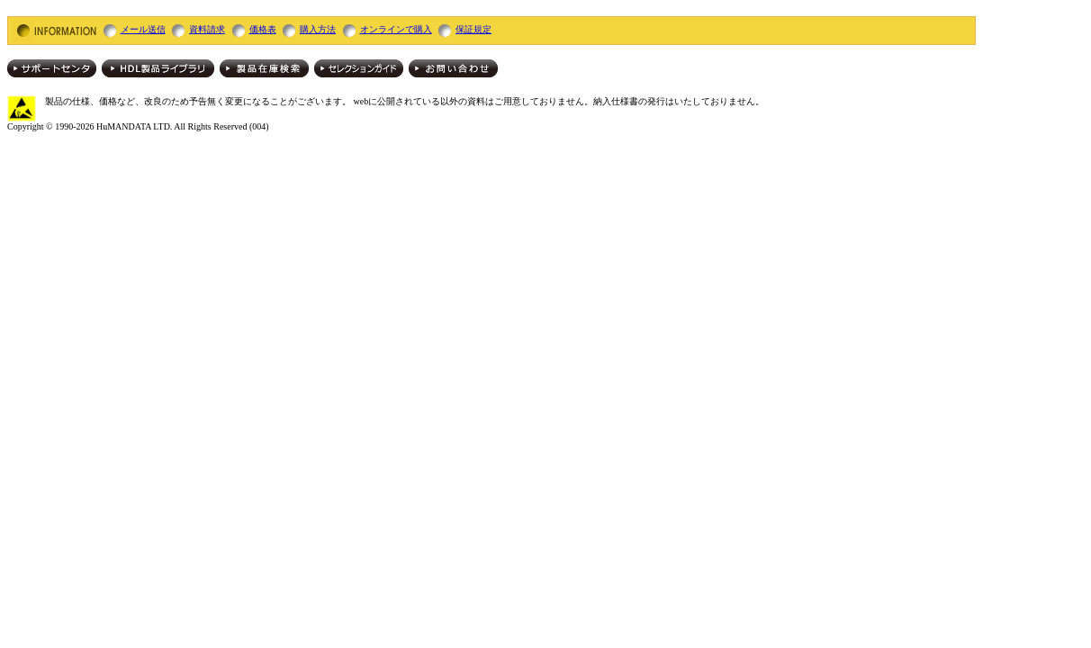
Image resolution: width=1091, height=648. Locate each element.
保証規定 (473, 29)
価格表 (262, 29)
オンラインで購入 (396, 29)
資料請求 (207, 29)
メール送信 (143, 29)
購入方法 (318, 29)
